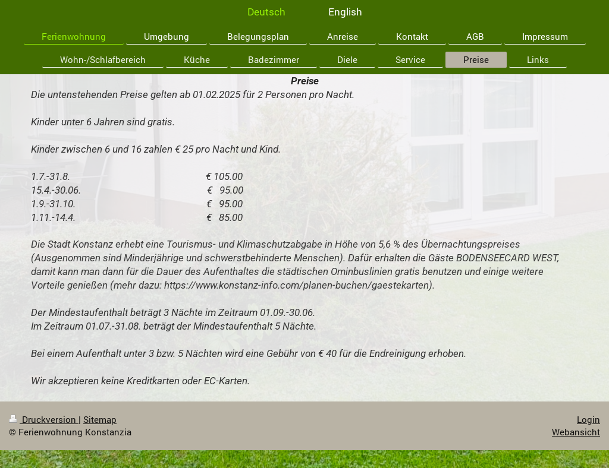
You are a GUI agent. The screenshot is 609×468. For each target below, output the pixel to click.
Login (588, 419)
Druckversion (44, 419)
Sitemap (100, 419)
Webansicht (576, 432)
